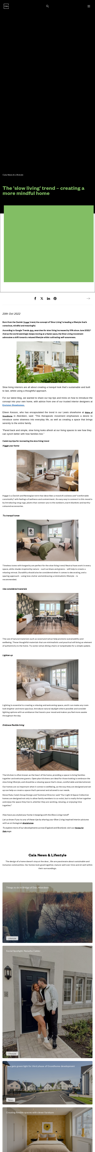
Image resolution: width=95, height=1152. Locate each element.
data (32, 330)
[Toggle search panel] (47, 6)
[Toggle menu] (89, 6)
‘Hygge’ (26, 322)
